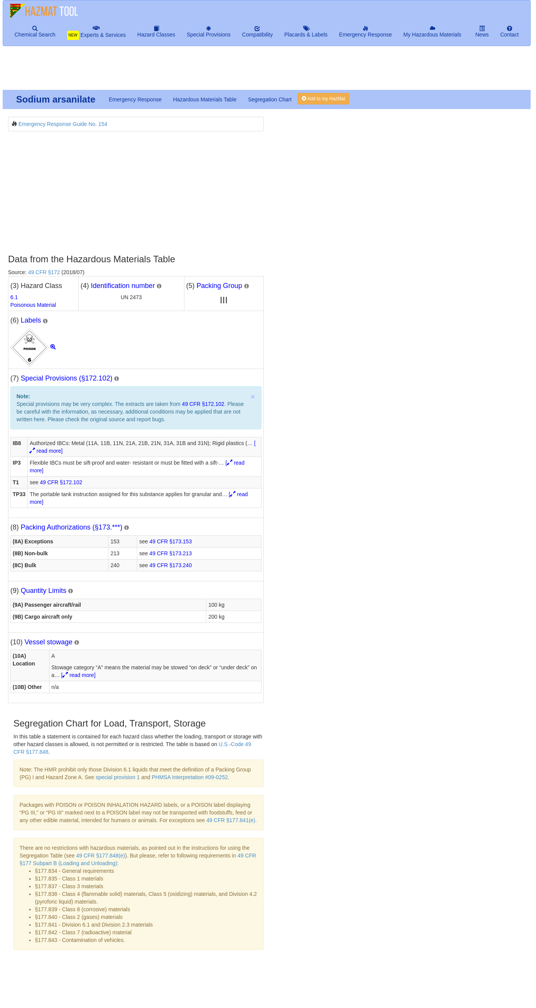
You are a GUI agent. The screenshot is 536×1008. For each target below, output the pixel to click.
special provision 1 (117, 777)
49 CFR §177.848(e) (100, 855)
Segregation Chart (270, 99)
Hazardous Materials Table (205, 99)
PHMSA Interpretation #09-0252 (190, 777)
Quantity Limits (43, 590)
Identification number (123, 286)
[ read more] (78, 675)
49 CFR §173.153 (171, 541)
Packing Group (219, 286)
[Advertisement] (188, 71)
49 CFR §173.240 (171, 565)
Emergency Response (135, 99)
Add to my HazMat (323, 98)
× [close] (252, 396)
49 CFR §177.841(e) (230, 820)
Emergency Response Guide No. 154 (62, 124)
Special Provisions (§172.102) (66, 378)
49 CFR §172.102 (203, 404)
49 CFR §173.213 (171, 553)
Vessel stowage (48, 642)
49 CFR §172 (44, 272)
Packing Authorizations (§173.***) (71, 527)
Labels (31, 320)
